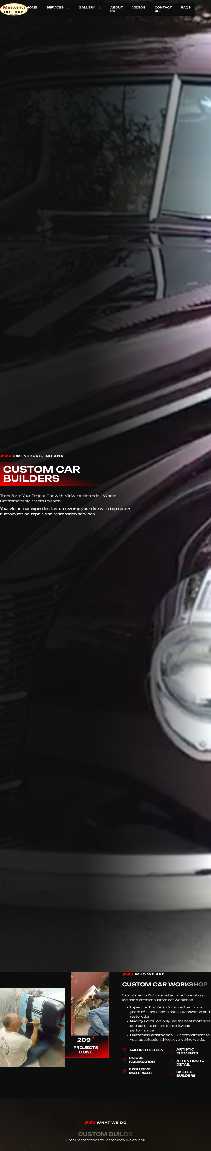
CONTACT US (163, 9)
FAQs (186, 7)
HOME (31, 7)
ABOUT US (116, 9)
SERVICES (58, 7)
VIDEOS (138, 7)
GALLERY (90, 7)
